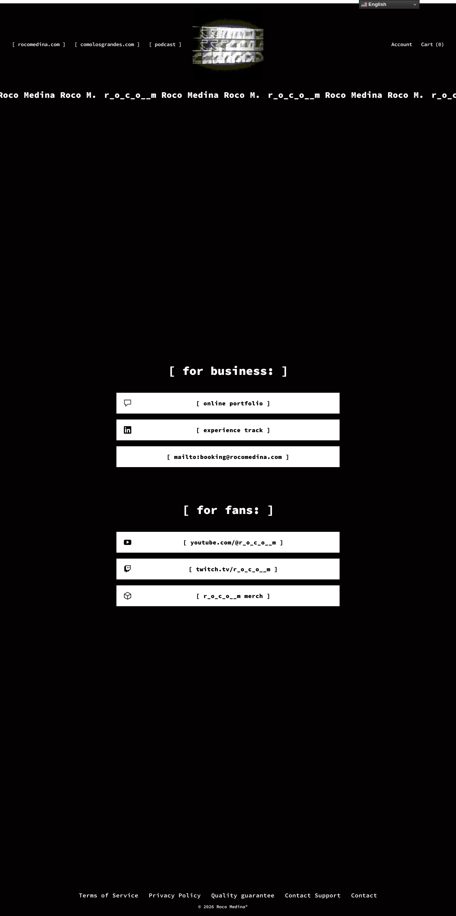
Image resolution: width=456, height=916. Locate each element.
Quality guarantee (242, 895)
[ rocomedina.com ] (38, 44)
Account (401, 44)
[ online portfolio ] (197, 403)
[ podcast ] (165, 44)
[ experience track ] (197, 430)
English (373, 4)
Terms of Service (108, 895)
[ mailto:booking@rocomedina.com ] (228, 456)
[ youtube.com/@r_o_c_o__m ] (203, 542)
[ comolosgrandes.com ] (107, 44)
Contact (364, 895)
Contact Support (313, 895)
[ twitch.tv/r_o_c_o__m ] (201, 569)
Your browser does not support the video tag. (228, 223)
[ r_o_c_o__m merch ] (197, 596)
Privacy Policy (175, 895)
